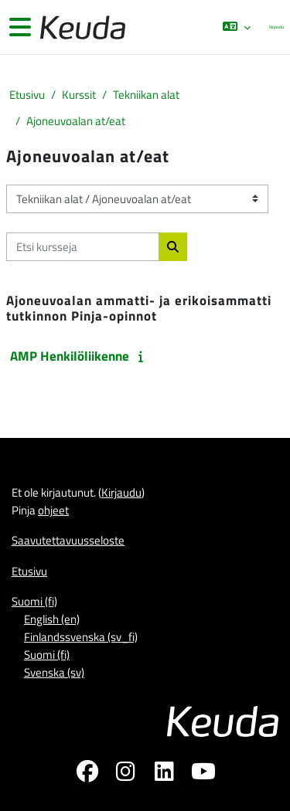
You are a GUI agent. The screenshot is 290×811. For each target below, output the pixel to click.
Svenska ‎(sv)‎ (54, 672)
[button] (237, 27)
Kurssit (79, 94)
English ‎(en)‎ (52, 619)
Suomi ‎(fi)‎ (34, 601)
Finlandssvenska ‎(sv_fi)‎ (81, 637)
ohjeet (53, 510)
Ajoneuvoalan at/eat (75, 121)
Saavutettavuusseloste (68, 540)
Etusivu (27, 94)
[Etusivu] (81, 27)
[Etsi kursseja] (82, 246)
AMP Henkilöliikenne (69, 356)
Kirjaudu (276, 26)
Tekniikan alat (146, 94)
